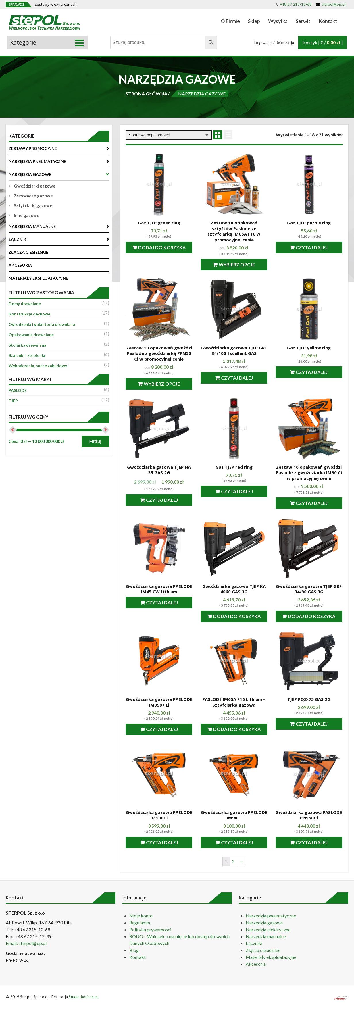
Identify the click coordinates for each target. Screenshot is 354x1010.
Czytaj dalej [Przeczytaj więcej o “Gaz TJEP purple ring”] (312, 247)
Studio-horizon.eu (84, 996)
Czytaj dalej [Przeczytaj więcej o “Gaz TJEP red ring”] (237, 491)
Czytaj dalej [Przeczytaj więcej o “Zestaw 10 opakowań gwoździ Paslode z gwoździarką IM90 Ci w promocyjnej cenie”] (312, 503)
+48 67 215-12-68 (294, 4)
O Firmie (230, 21)
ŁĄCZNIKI (18, 239)
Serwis (303, 21)
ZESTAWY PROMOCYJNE (33, 148)
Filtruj (95, 441)
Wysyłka (278, 21)
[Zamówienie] (169, 135)
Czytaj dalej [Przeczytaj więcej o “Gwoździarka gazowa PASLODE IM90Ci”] (237, 842)
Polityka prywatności (150, 929)
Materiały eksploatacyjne (271, 957)
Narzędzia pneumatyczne (271, 915)
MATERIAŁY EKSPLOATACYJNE (38, 278)
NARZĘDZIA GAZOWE (30, 174)
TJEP (13, 400)
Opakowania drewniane (31, 334)
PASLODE (18, 390)
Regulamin (139, 922)
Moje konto (141, 915)
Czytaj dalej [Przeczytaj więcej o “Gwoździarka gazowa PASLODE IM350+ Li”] (162, 729)
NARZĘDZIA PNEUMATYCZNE (37, 161)
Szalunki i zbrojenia (27, 355)
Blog (134, 950)
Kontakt (328, 21)
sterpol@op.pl (330, 4)
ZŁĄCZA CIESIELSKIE (28, 252)
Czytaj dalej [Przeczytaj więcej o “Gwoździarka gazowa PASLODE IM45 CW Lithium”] (162, 602)
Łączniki (254, 943)
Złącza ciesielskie (263, 950)
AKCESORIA (20, 265)
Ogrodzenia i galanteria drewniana (42, 324)
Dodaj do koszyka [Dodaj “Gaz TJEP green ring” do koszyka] (162, 247)
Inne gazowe (26, 215)
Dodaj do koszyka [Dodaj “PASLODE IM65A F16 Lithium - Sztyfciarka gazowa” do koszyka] (237, 729)
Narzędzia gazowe (264, 922)
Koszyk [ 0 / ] (323, 42)
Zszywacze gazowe (33, 195)
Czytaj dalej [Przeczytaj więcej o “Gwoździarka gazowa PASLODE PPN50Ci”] (312, 842)
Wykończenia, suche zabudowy (38, 365)
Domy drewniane (25, 303)
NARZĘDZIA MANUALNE (32, 226)
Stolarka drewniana (27, 345)
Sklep (254, 21)
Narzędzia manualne (266, 936)
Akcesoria (256, 964)
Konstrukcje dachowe (29, 313)
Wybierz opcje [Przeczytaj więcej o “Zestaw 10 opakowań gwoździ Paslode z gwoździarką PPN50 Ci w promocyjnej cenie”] (162, 383)
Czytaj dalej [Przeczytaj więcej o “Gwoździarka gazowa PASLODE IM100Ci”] (162, 842)
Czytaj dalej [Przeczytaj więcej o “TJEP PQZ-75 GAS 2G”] (312, 723)
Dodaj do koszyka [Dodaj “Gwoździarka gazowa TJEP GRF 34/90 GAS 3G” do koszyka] (311, 616)
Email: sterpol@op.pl (26, 943)
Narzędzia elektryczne (268, 929)
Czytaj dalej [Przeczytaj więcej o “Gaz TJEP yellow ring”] (312, 372)
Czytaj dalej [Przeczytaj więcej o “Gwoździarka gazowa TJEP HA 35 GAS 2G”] (162, 500)
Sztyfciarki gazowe (33, 205)
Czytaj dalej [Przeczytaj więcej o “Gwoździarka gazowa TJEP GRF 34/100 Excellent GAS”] (237, 377)
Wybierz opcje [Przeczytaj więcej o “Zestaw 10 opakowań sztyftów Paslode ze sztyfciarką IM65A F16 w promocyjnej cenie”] (237, 264)
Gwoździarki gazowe (34, 185)
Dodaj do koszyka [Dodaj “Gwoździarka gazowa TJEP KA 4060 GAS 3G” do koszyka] (237, 616)
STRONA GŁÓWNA (146, 93)
